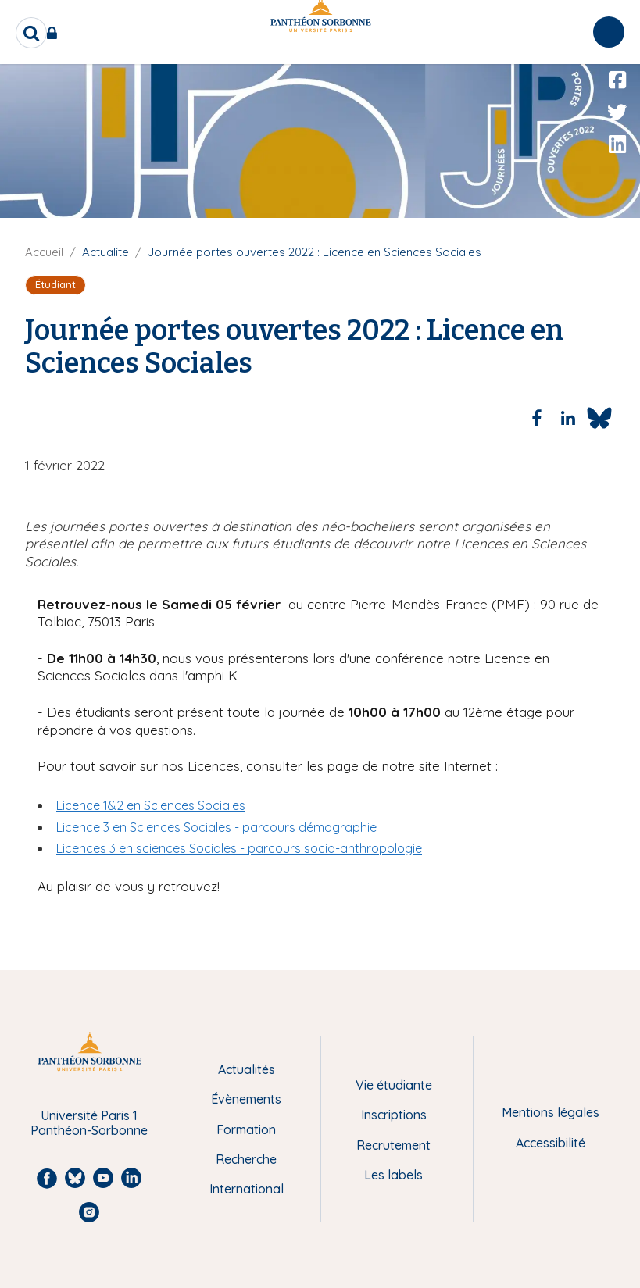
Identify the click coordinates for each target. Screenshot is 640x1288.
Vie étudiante (394, 1085)
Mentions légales (550, 1112)
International (246, 1189)
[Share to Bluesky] (599, 417)
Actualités (246, 1069)
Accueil (44, 251)
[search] (31, 32)
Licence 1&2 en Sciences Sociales (150, 805)
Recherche (246, 1159)
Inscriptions (394, 1115)
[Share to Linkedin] (568, 417)
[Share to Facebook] (536, 417)
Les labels (393, 1175)
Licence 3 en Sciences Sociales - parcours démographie (216, 827)
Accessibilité (550, 1143)
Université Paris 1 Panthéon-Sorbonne (89, 1122)
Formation (246, 1129)
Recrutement (393, 1145)
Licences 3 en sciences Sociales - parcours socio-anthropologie (239, 848)
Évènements (246, 1099)
